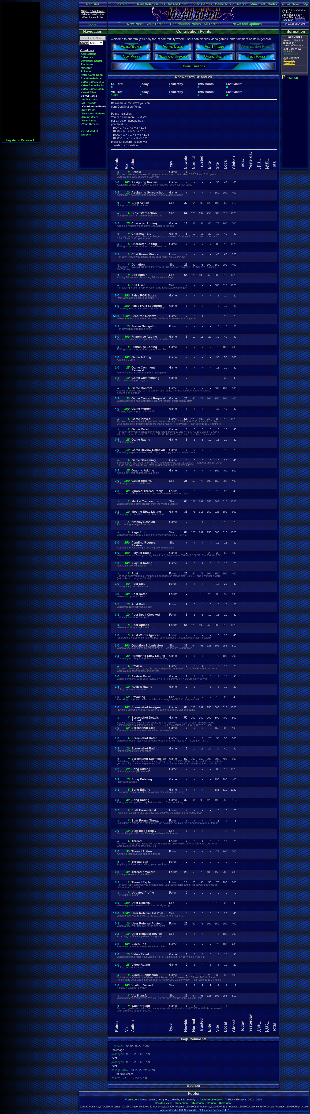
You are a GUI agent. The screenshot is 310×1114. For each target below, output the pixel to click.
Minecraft (257, 4)
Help (305, 4)
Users (296, 4)
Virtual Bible (88, 92)
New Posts (135, 24)
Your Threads (156, 24)
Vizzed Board (178, 4)
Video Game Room (92, 89)
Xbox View (224, 1103)
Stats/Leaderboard (92, 78)
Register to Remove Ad (20, 140)
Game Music (224, 4)
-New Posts (88, 110)
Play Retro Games (151, 4)
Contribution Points (185, 24)
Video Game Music (92, 81)
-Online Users (89, 117)
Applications (88, 53)
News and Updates (246, 24)
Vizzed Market (89, 131)
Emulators (87, 64)
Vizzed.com (125, 4)
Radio (272, 4)
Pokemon (87, 71)
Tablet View (197, 1103)
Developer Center (91, 60)
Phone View (181, 1103)
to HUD (290, 78)
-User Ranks (88, 120)
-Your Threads (90, 124)
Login (92, 24)
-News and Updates (93, 113)
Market (242, 4)
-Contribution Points (93, 106)
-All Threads (88, 103)
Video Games (201, 4)
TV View (211, 1103)
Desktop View (163, 1103)
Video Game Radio (92, 85)
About (286, 4)
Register (92, 4)
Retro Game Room (92, 74)
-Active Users (89, 99)
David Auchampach (212, 1099)
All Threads (212, 24)
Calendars (87, 57)
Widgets (86, 134)
